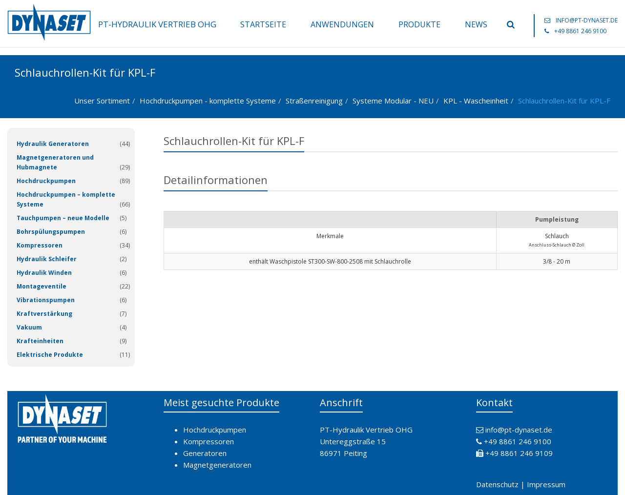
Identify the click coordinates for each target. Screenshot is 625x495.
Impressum (546, 484)
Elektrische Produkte (50, 355)
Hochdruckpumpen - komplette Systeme (208, 100)
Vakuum (29, 327)
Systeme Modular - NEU (393, 100)
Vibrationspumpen (46, 300)
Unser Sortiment (102, 100)
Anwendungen (342, 24)
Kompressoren (39, 245)
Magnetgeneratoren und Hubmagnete (55, 162)
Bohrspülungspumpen (51, 231)
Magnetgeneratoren (217, 465)
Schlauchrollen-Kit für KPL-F (564, 100)
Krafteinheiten (40, 341)
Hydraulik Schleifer (47, 259)
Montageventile (41, 286)
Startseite (263, 24)
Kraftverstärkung (44, 313)
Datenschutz (497, 484)
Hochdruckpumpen (46, 181)
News (476, 24)
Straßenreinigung (314, 100)
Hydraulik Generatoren (53, 144)
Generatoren (205, 453)
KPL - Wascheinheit (475, 100)
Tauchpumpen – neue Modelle (63, 218)
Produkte (419, 24)
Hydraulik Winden (44, 272)
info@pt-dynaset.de (587, 20)
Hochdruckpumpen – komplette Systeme (66, 199)
